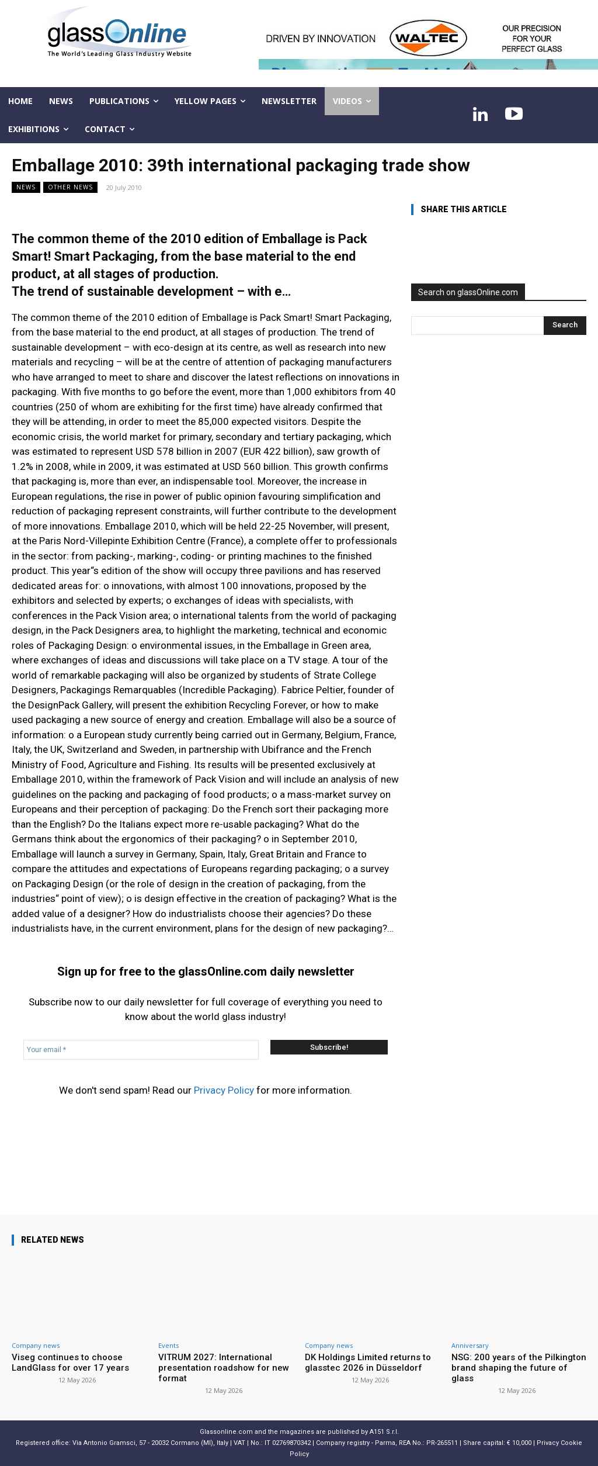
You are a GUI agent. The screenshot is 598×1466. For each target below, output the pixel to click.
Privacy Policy (224, 1090)
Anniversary (470, 1345)
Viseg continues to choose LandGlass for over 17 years (70, 1362)
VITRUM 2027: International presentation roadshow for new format (223, 1368)
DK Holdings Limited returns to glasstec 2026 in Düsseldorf (368, 1362)
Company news (36, 1345)
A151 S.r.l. (384, 1432)
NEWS (26, 187)
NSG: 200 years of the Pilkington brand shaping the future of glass (518, 1368)
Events (168, 1345)
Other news (70, 187)
